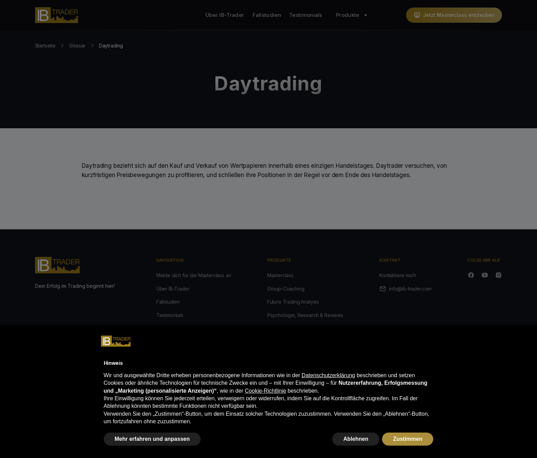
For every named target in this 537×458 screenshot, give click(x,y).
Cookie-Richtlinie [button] (265, 391)
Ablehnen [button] (355, 439)
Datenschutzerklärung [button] (328, 375)
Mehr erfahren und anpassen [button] (152, 439)
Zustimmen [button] (407, 439)
